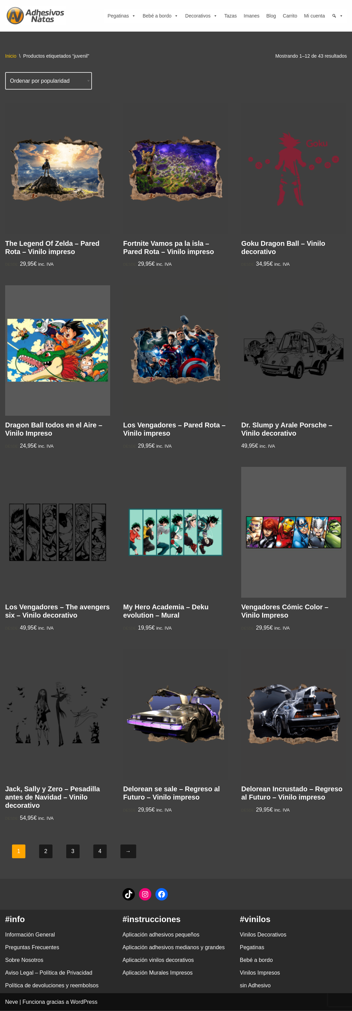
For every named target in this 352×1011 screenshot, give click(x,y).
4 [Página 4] (100, 851)
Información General (30, 935)
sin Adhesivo (255, 986)
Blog (271, 16)
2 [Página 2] (45, 851)
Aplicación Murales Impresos (157, 973)
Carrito (290, 16)
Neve (11, 1002)
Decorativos (201, 16)
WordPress (83, 1002)
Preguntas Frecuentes (32, 948)
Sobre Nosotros (24, 960)
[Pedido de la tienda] (48, 81)
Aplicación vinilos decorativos (158, 960)
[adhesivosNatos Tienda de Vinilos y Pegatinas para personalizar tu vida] (37, 15)
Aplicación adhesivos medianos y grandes (173, 948)
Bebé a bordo (160, 16)
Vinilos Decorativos (263, 935)
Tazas (230, 16)
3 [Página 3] (72, 851)
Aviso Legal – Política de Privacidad (48, 973)
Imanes (251, 16)
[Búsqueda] (337, 16)
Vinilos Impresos (260, 973)
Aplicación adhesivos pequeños (160, 935)
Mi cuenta (314, 16)
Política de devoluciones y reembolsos (51, 986)
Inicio (10, 56)
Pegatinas (121, 16)
